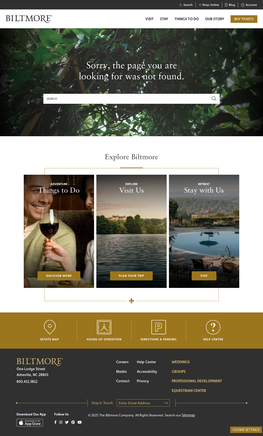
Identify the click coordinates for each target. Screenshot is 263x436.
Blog (230, 5)
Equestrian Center (189, 390)
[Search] (127, 99)
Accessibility (147, 371)
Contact (123, 381)
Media (121, 371)
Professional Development (197, 381)
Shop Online (209, 5)
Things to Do (187, 19)
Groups (179, 371)
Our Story (214, 19)
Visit (149, 19)
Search (186, 5)
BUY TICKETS (244, 19)
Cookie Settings (246, 430)
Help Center (146, 362)
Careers (122, 362)
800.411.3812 (27, 381)
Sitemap (188, 415)
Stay (164, 19)
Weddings (181, 362)
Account (249, 5)
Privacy (143, 381)
